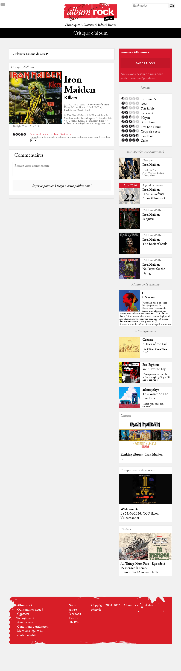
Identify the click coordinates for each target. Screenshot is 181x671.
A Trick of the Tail (154, 344)
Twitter (73, 618)
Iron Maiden (79, 85)
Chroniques (72, 25)
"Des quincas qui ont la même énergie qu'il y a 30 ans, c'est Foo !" (156, 377)
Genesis (147, 340)
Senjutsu (148, 219)
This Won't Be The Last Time (155, 396)
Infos (101, 25)
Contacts (23, 614)
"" (145, 316)
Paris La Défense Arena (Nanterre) (153, 196)
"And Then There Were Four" (154, 351)
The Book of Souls (154, 244)
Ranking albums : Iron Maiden (141, 455)
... (122, 459)
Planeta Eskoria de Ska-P (31, 54)
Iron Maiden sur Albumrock (145, 152)
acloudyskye (150, 390)
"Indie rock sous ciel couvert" (153, 405)
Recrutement (25, 618)
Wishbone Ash (130, 509)
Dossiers (89, 25)
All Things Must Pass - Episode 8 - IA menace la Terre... (144, 566)
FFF (144, 293)
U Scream (148, 297)
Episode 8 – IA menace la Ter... (141, 572)
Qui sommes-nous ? (30, 610)
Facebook (75, 614)
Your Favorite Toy (153, 369)
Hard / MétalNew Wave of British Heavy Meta (153, 173)
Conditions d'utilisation (32, 627)
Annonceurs (25, 622)
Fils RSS (74, 622)
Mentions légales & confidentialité (30, 633)
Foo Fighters (150, 365)
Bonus (112, 25)
